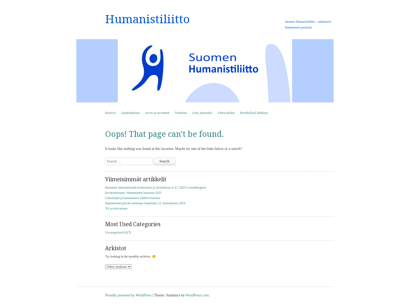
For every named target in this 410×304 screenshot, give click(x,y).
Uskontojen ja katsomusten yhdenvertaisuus (132, 198)
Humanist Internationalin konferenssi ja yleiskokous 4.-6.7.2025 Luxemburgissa (155, 187)
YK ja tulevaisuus (116, 208)
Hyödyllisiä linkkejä (254, 113)
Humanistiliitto (147, 19)
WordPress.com (197, 295)
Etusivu (110, 113)
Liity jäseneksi (202, 113)
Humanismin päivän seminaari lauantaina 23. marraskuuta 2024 (145, 203)
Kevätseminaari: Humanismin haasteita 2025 (133, 193)
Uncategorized (114, 232)
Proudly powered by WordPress (128, 295)
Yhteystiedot (226, 113)
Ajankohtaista (130, 113)
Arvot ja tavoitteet (157, 113)
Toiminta (181, 113)
